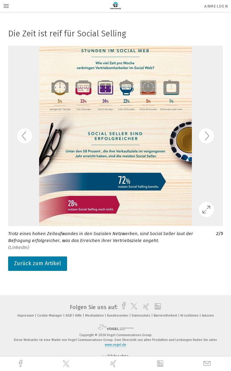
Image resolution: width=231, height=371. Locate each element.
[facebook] (21, 363)
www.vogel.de (115, 345)
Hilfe (79, 315)
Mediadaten (95, 315)
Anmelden (216, 6)
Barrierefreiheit (166, 315)
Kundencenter (118, 315)
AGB (69, 315)
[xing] (114, 363)
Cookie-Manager (50, 315)
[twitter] (67, 364)
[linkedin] (160, 364)
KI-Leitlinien (189, 315)
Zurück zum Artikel (37, 263)
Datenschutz (141, 315)
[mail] (208, 363)
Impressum (26, 315)
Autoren (208, 315)
